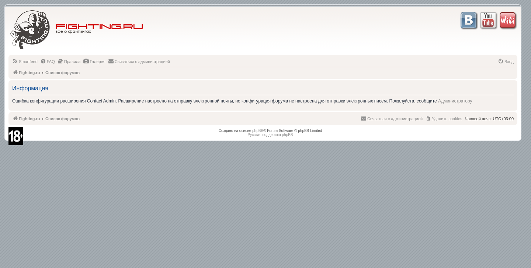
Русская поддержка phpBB (270, 135)
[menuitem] (25, 61)
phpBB (257, 131)
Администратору (455, 101)
